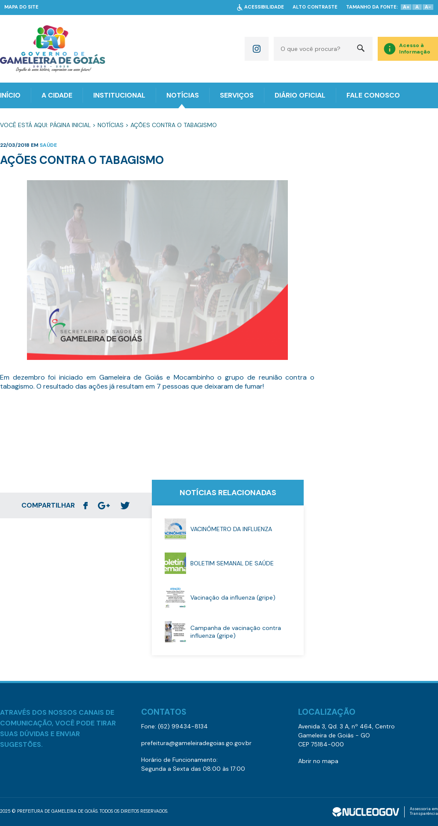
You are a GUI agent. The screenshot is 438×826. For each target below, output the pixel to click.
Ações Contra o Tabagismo (173, 125)
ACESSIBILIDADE (264, 7)
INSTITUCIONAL (119, 95)
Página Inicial (70, 125)
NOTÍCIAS (182, 95)
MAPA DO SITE (21, 7)
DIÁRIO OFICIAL (300, 95)
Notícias (111, 125)
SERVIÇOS (237, 95)
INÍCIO (10, 95)
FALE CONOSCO (373, 95)
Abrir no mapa (318, 761)
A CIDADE (56, 95)
